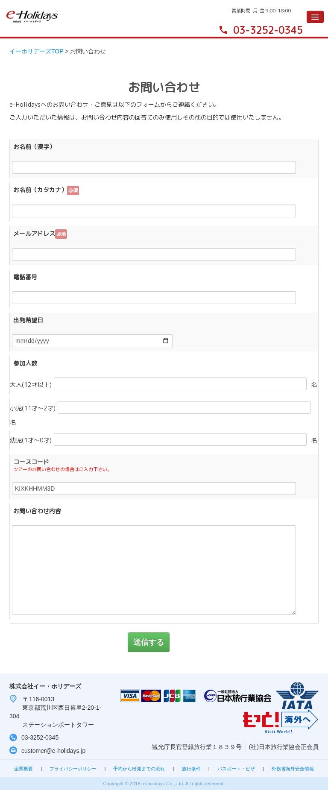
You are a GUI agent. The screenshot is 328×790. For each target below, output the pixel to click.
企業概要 (23, 768)
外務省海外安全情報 (293, 768)
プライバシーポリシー (73, 768)
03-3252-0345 (267, 30)
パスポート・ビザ (236, 768)
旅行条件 (191, 768)
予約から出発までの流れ (139, 768)
